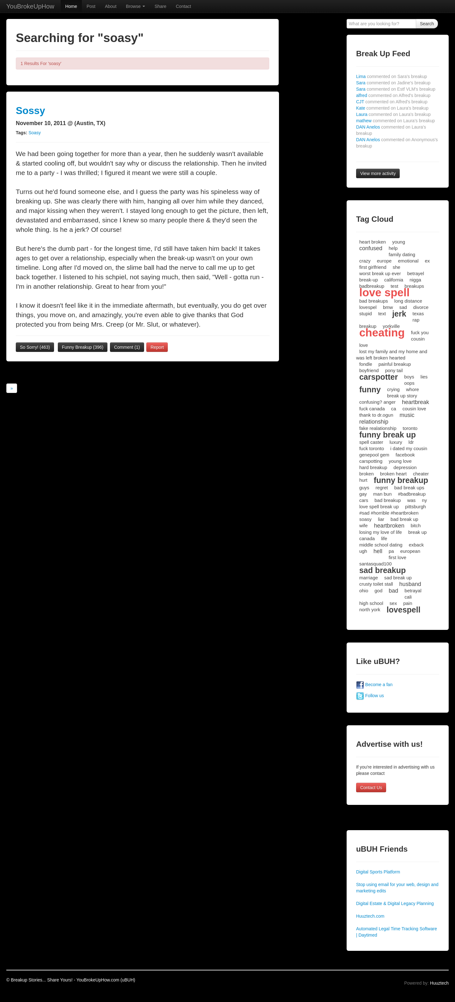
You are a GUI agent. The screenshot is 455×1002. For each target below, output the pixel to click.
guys (364, 487)
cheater (421, 473)
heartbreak (415, 402)
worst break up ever (380, 273)
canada (367, 538)
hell (377, 551)
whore (412, 389)
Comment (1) (127, 347)
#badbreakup (412, 494)
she (396, 267)
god (378, 590)
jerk (399, 313)
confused (370, 248)
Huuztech (439, 983)
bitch (416, 525)
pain (407, 603)
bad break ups (409, 487)
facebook (405, 454)
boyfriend (369, 370)
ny (424, 500)
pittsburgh (415, 506)
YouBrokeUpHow (30, 6)
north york (369, 609)
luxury (396, 442)
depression (404, 467)
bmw (388, 307)
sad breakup (382, 570)
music (407, 415)
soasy (365, 519)
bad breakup (387, 500)
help (393, 248)
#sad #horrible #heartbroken (389, 513)
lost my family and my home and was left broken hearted (391, 354)
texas (418, 313)
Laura (393, 114)
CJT (392, 101)
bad (393, 591)
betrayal (412, 590)
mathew (395, 120)
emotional (408, 260)
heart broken (372, 241)
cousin (418, 338)
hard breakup (373, 467)
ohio (363, 590)
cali (408, 597)
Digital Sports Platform (378, 871)
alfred (393, 95)
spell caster (371, 442)
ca (393, 408)
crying (393, 389)
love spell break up (379, 506)
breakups (414, 286)
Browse (135, 6)
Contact (183, 6)
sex (393, 603)
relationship (373, 422)
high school (371, 603)
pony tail (394, 370)
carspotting (370, 461)
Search (427, 23)
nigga (415, 279)
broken (366, 473)
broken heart (393, 473)
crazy (365, 260)
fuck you (420, 332)
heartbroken (389, 525)
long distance (408, 301)
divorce (420, 307)
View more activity (378, 173)
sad (403, 307)
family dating (402, 254)
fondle (365, 364)
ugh (363, 551)
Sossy (30, 110)
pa (391, 551)
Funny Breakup (83, 347)
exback (416, 544)
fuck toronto (371, 448)
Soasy (34, 132)
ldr (411, 442)
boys (409, 376)
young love (400, 461)
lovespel (368, 307)
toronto (410, 428)
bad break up (404, 519)
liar (381, 519)
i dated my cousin (408, 448)
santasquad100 (375, 563)
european (410, 551)
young (398, 241)
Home (71, 6)
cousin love (414, 408)
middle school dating (381, 544)
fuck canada (372, 408)
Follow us (370, 695)
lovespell (404, 609)
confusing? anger (377, 402)
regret (382, 487)
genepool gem (374, 454)
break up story (402, 395)
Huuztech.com (370, 916)
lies (424, 376)
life (384, 538)
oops (409, 383)
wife (363, 525)
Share (160, 6)
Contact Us (371, 787)
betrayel (415, 273)
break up (417, 532)
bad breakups (373, 301)
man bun (382, 494)
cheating (382, 332)
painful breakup (395, 364)
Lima (391, 76)
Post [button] (91, 6)
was (411, 500)
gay (363, 494)
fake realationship (378, 428)
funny (370, 389)
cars (363, 500)
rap (416, 320)
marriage (368, 577)
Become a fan (374, 684)
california (393, 279)
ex (427, 260)
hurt (363, 480)
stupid (365, 313)
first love (397, 557)
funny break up (387, 434)
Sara (393, 82)
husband (410, 584)
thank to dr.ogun (376, 415)
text (382, 313)
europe (384, 260)
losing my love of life (380, 532)
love (363, 345)
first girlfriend (372, 267)
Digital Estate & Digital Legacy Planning (395, 903)
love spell (384, 292)
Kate (392, 108)
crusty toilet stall (376, 584)
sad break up (398, 577)
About (111, 6)
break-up (368, 279)
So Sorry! (35, 347)
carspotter (378, 376)
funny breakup (401, 480)
